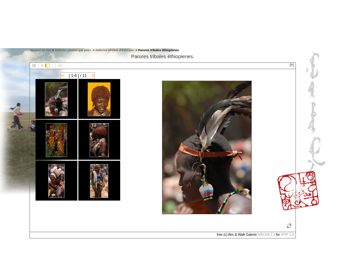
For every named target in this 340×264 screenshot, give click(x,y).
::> (59, 65)
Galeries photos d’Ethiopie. (114, 50)
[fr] (292, 65)
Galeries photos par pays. (73, 50)
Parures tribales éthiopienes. (162, 56)
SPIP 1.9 (287, 234)
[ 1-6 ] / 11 (78, 75)
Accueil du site (40, 50)
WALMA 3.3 (266, 234)
